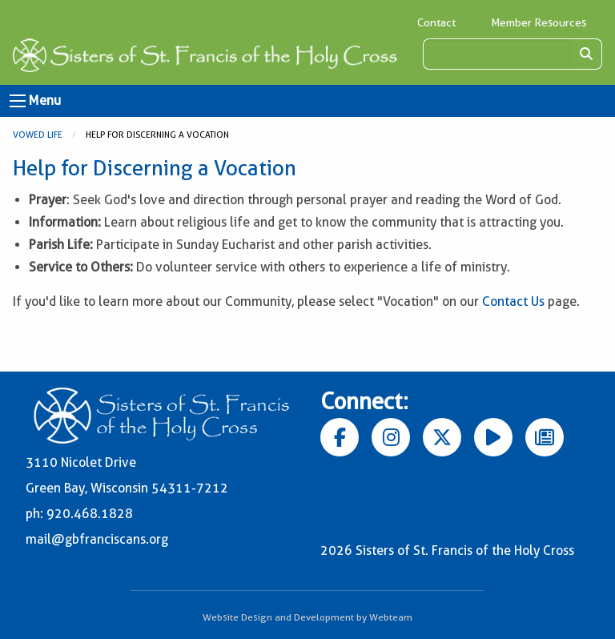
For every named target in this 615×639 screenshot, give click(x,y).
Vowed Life (37, 134)
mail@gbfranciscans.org (97, 539)
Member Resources (538, 22)
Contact (436, 22)
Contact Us (513, 301)
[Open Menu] (18, 100)
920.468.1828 (89, 513)
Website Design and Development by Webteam (307, 617)
